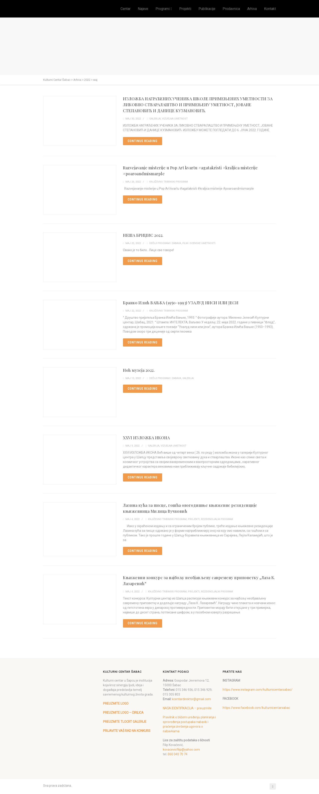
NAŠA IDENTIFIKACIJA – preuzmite (187, 708)
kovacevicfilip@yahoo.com (181, 749)
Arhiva (252, 9)
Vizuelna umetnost (175, 118)
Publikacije (206, 9)
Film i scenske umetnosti (198, 243)
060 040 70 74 (177, 754)
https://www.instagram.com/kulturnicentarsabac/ (257, 689)
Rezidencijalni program (217, 519)
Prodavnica (231, 9)
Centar (125, 9)
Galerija (155, 118)
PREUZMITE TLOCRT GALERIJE (124, 721)
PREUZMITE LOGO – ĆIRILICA (123, 712)
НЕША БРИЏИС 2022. (143, 235)
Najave (143, 9)
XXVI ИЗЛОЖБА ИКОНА (146, 437)
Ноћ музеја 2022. (139, 370)
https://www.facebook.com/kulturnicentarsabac (256, 707)
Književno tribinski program (168, 181)
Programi (163, 9)
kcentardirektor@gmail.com (191, 699)
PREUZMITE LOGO (115, 703)
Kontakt (270, 9)
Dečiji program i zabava (165, 243)
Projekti (185, 9)
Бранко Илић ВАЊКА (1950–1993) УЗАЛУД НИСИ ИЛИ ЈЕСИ (180, 302)
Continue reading (143, 141)
